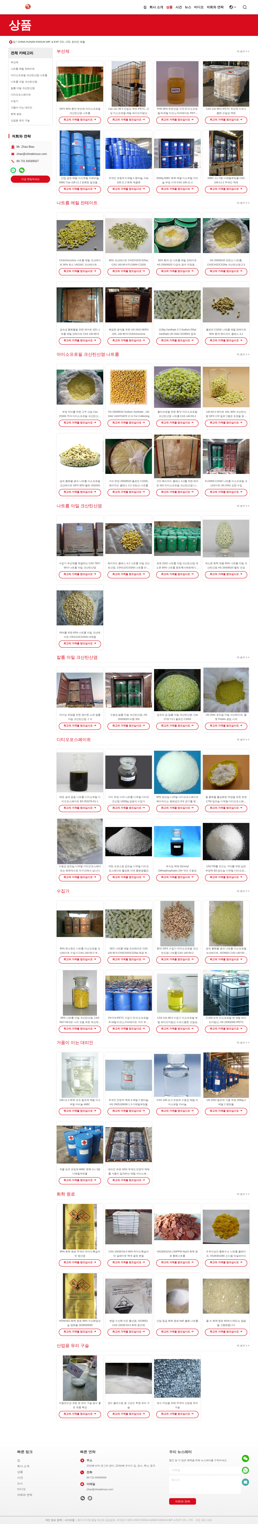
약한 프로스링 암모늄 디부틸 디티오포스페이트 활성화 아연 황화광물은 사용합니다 (128, 870)
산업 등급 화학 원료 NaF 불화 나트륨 (177, 1320)
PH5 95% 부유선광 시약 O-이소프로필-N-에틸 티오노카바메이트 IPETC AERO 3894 (177, 113)
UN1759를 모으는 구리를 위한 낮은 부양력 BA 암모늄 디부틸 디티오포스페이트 (226, 870)
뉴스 (188, 7)
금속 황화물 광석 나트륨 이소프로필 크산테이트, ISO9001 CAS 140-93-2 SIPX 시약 (226, 953)
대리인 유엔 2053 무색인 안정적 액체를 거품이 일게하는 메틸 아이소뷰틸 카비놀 (129, 1173)
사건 (178, 7)
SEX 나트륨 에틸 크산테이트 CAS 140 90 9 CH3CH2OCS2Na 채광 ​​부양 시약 (129, 953)
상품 (169, 7)
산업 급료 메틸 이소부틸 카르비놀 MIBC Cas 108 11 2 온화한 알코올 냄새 (80, 182)
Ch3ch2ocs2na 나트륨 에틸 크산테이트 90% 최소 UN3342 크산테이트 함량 (80, 264)
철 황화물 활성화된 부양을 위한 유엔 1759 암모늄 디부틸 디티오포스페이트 (226, 801)
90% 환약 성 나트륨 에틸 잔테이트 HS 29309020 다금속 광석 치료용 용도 (177, 264)
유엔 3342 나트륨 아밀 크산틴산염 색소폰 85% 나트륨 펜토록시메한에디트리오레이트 (177, 567)
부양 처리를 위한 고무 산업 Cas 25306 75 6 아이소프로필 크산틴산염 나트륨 (80, 416)
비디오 (199, 7)
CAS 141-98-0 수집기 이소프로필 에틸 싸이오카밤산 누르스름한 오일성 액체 (177, 1022)
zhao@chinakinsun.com (31, 153)
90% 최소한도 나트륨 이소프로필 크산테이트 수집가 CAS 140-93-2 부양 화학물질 (80, 953)
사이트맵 (69, 1520)
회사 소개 (156, 7)
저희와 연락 (215, 7)
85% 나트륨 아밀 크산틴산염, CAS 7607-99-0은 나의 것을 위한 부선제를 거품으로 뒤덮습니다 (80, 1022)
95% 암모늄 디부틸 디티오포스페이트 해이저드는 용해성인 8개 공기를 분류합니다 (177, 801)
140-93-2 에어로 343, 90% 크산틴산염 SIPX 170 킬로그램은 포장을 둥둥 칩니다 (226, 416)
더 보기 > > (243, 51)
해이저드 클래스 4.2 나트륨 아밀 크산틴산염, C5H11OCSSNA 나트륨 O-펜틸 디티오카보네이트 (129, 567)
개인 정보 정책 (53, 1520)
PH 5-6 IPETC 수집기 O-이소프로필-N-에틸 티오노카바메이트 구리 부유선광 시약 (128, 1022)
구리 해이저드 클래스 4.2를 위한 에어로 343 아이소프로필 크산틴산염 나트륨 (177, 485)
